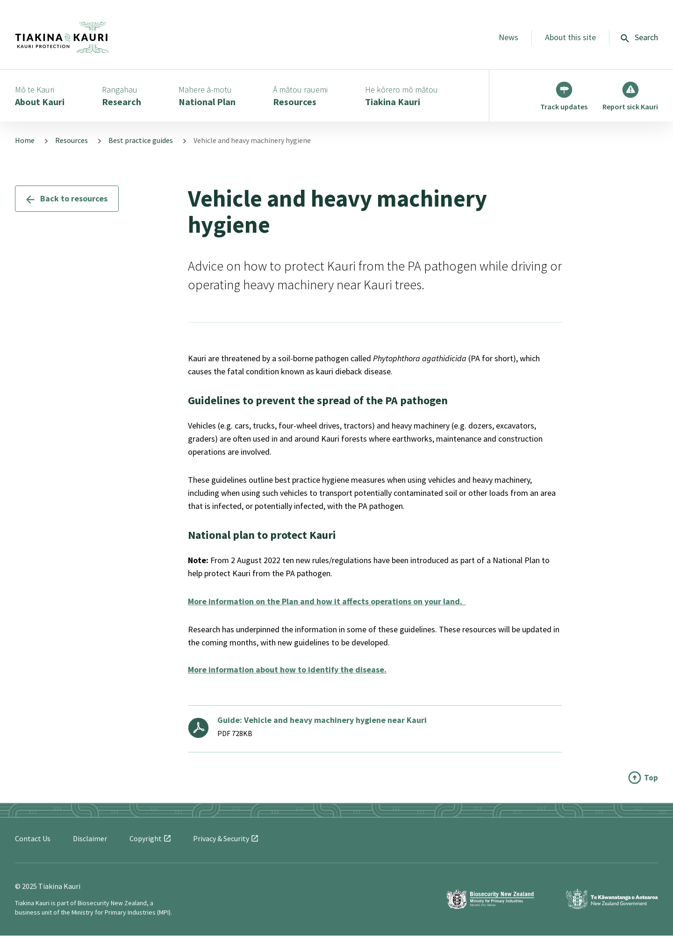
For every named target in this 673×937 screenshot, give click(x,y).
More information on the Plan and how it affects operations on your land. (327, 602)
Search (639, 37)
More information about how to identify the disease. (287, 670)
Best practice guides (140, 142)
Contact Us (32, 839)
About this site (570, 37)
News (508, 37)
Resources (71, 142)
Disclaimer (90, 839)
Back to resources (66, 199)
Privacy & (225, 839)
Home (25, 142)
